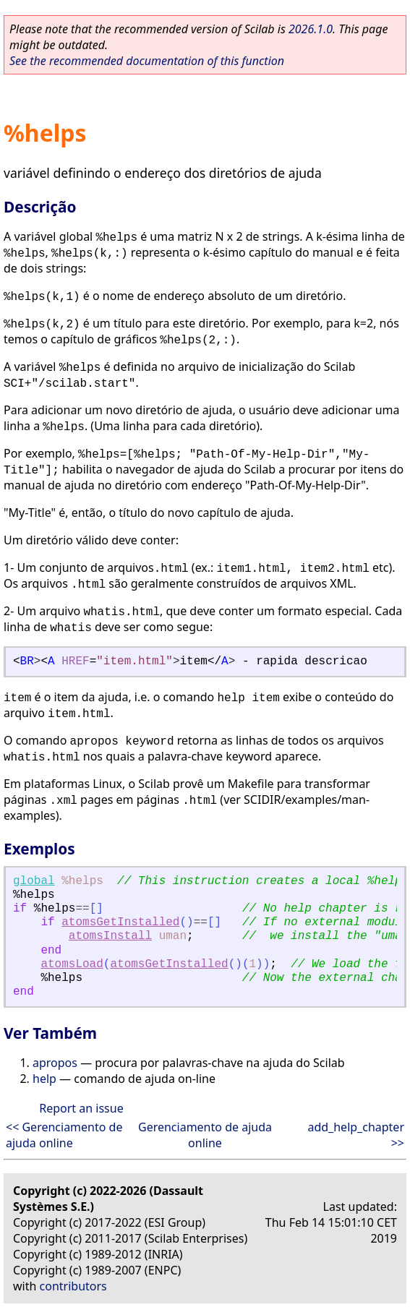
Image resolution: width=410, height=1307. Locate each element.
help (44, 1079)
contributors (73, 1286)
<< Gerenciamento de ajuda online (64, 1135)
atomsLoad (71, 964)
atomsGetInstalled (120, 922)
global (34, 881)
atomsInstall (110, 936)
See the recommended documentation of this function (146, 61)
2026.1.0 (311, 29)
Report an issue (81, 1108)
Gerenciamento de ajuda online (205, 1135)
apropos (55, 1063)
